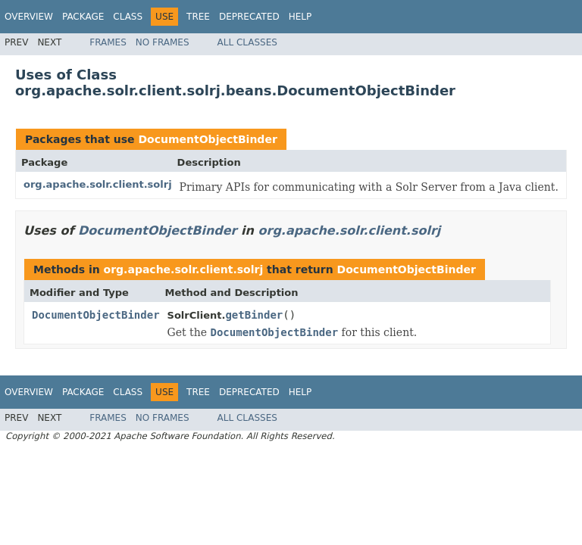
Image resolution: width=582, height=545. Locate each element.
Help (300, 16)
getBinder (254, 315)
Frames (108, 42)
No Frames (162, 42)
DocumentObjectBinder (207, 139)
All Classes (247, 42)
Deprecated (249, 16)
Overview (29, 16)
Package (83, 16)
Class (127, 16)
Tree (198, 16)
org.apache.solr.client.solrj (97, 184)
